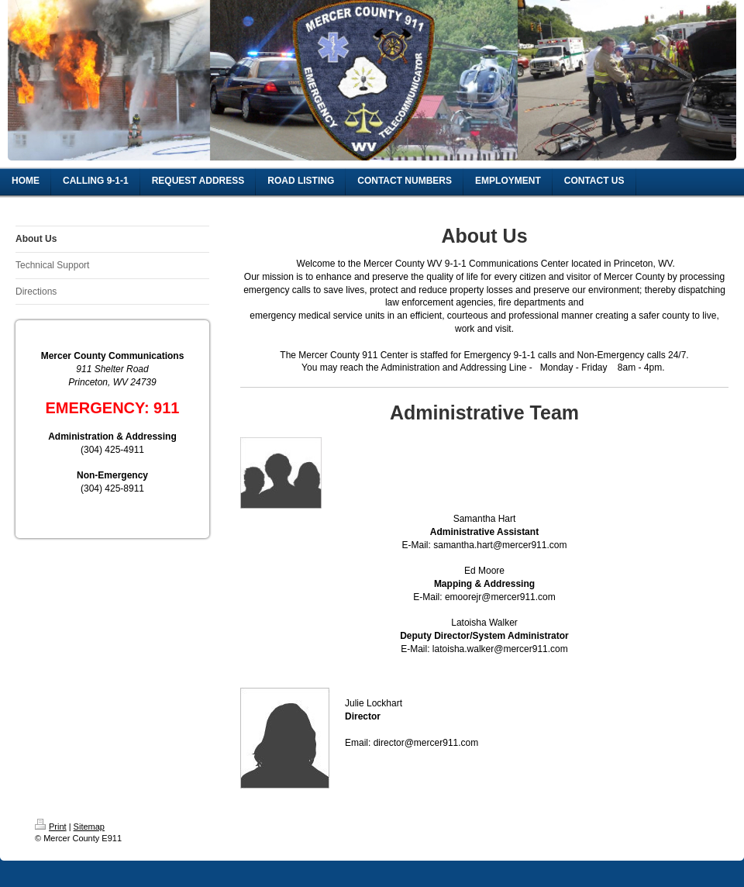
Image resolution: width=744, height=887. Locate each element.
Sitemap (89, 826)
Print (51, 826)
